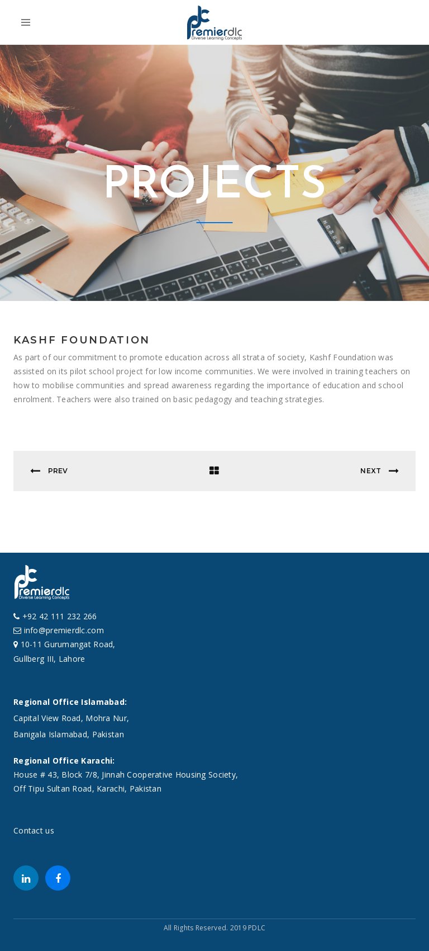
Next (379, 471)
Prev (49, 471)
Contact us (33, 830)
